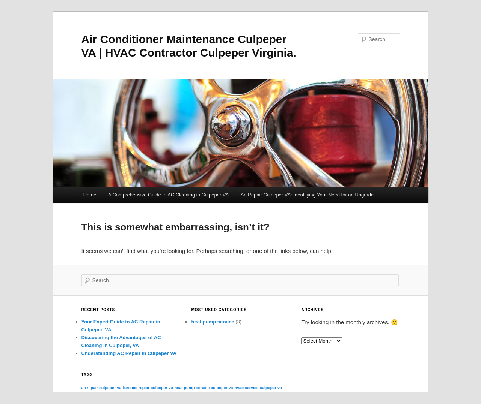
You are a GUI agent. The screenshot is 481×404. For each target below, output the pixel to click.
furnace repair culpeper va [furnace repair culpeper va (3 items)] (148, 387)
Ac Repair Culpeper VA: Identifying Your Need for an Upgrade (307, 195)
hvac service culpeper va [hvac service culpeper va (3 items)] (258, 387)
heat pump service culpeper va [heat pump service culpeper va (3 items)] (204, 387)
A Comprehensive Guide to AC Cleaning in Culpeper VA (168, 195)
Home (90, 195)
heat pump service (212, 322)
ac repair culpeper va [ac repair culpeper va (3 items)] (101, 387)
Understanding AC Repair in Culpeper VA (129, 353)
